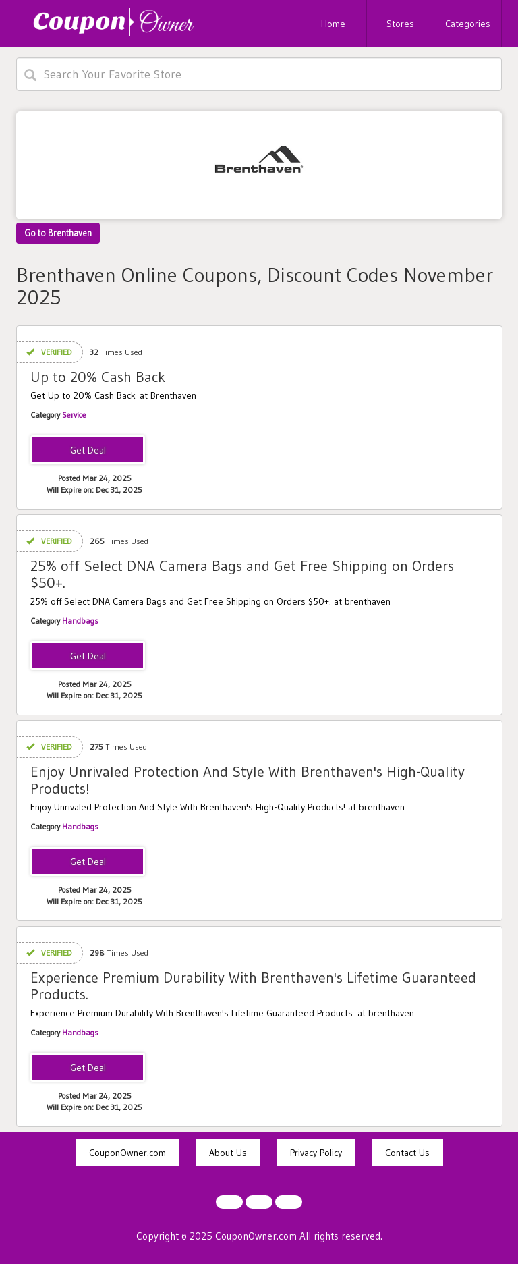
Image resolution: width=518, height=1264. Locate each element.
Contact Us (407, 1153)
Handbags (80, 620)
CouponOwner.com (127, 1153)
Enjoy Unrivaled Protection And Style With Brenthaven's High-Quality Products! (247, 780)
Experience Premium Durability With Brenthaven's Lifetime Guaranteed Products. (253, 985)
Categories (467, 24)
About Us (228, 1153)
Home (333, 24)
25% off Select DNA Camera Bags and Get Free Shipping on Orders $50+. (242, 574)
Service (74, 415)
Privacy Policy (316, 1153)
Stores (400, 24)
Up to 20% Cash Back (97, 377)
